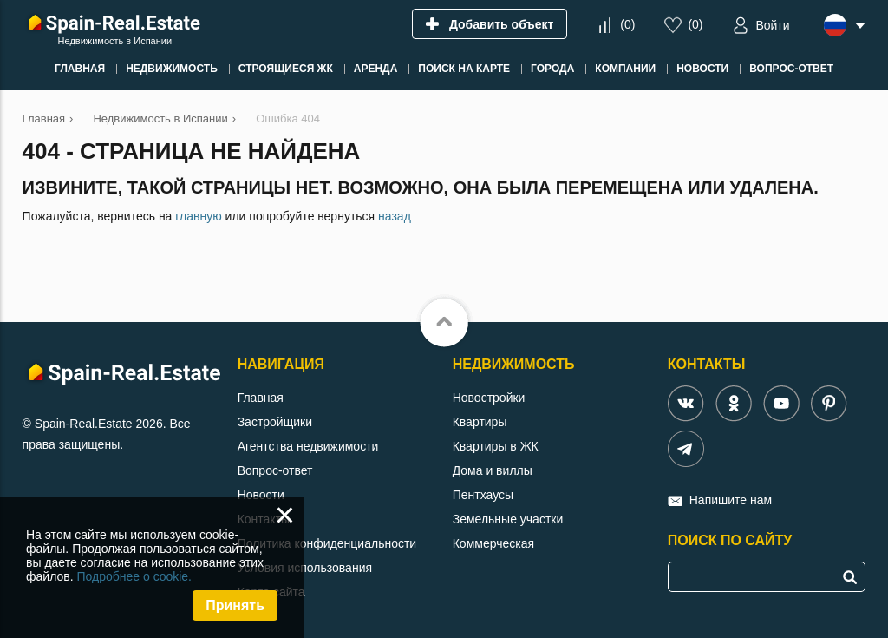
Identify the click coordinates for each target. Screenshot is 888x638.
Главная (261, 398)
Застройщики (275, 422)
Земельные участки (508, 519)
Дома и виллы (492, 470)
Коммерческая (493, 543)
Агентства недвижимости (308, 446)
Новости (261, 495)
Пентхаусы (483, 495)
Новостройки (489, 398)
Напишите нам (730, 500)
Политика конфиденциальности (327, 543)
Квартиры (480, 422)
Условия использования (305, 568)
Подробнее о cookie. (134, 576)
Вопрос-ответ (275, 470)
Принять (235, 605)
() (627, 24)
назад (394, 216)
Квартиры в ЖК (496, 446)
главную (198, 216)
